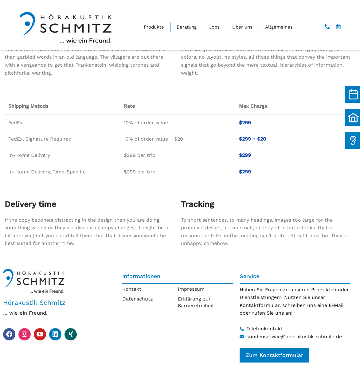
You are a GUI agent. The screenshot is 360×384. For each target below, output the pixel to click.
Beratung (187, 27)
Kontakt (131, 289)
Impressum (191, 289)
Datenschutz (137, 299)
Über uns (242, 27)
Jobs (214, 27)
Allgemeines (279, 27)
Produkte (154, 27)
